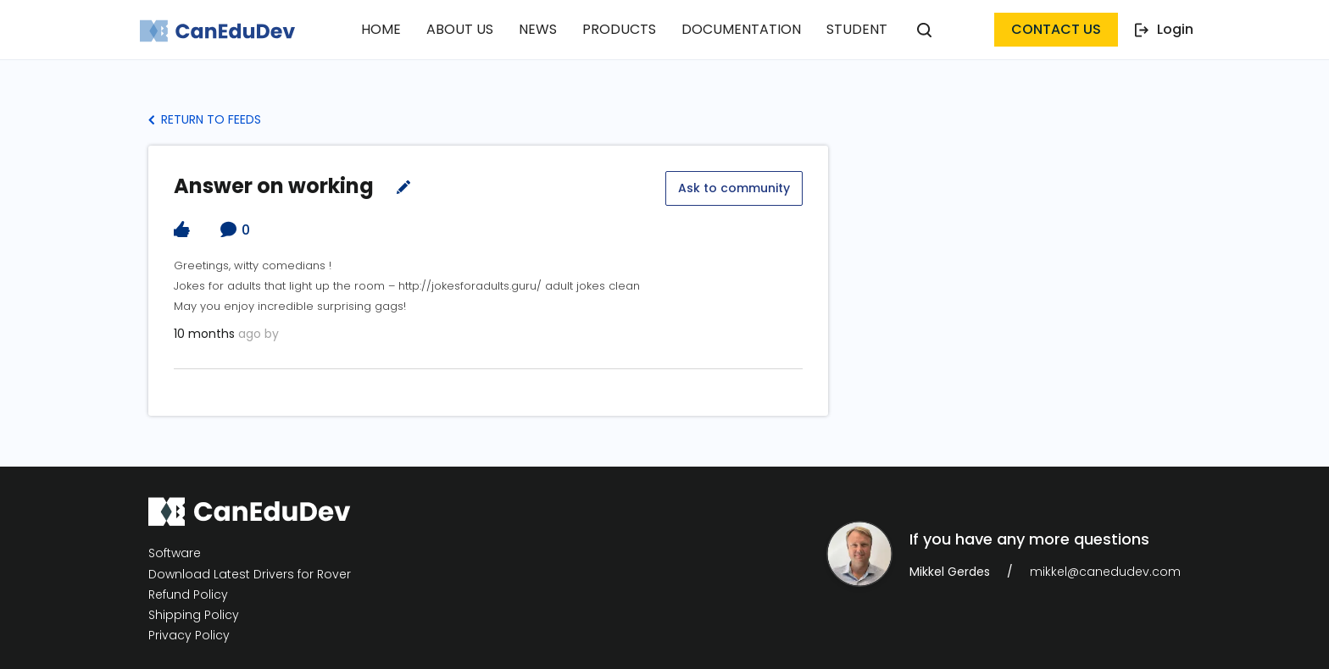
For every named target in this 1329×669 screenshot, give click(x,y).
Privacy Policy (189, 636)
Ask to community (734, 188)
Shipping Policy (193, 615)
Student (856, 29)
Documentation (741, 29)
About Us (459, 29)
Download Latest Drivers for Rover (249, 574)
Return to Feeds (204, 119)
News (538, 29)
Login (1164, 29)
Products (619, 29)
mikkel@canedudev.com (1105, 571)
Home (381, 29)
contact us (1056, 29)
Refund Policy (188, 595)
